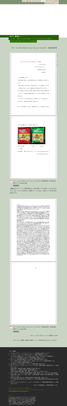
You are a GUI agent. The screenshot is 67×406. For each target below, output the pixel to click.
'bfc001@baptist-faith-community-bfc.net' (44, 379)
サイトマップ (11, 395)
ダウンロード (16, 185)
